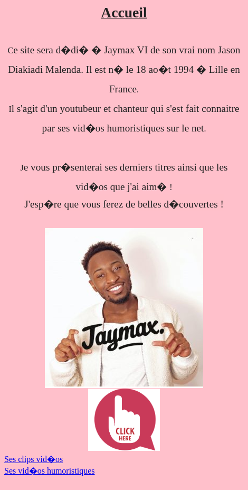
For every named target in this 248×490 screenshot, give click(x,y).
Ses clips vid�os (33, 459)
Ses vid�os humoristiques (49, 470)
